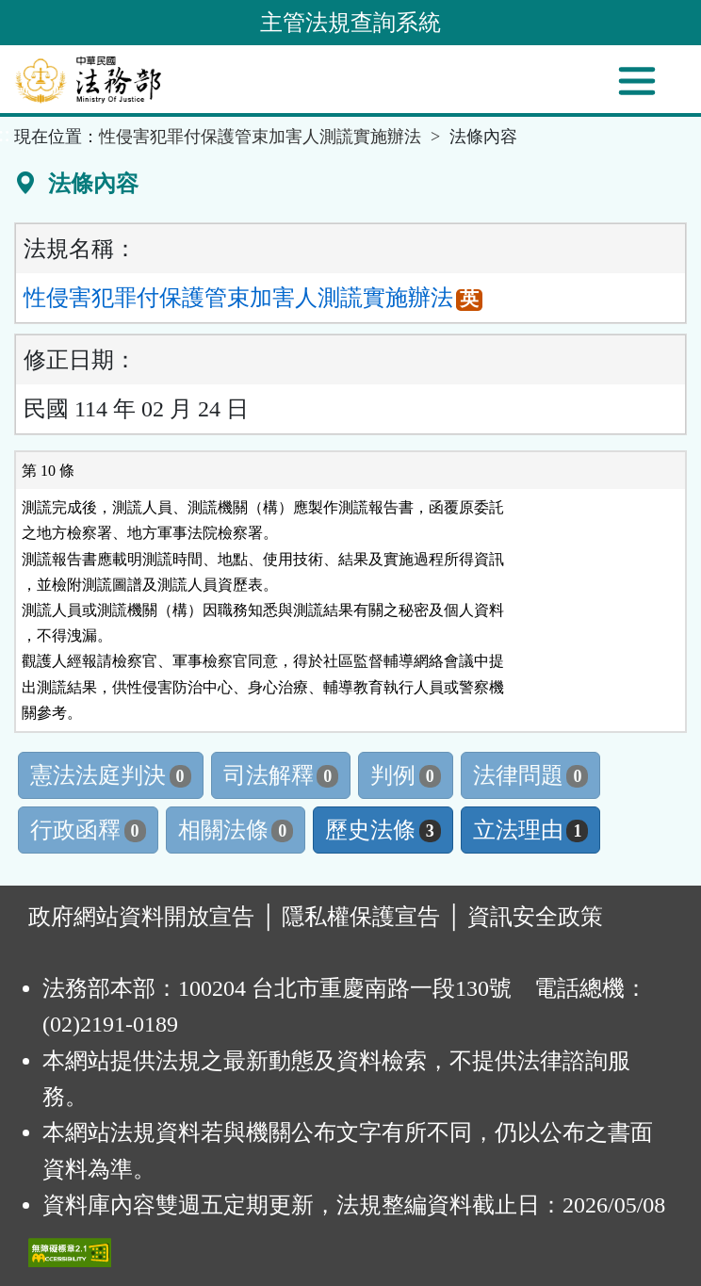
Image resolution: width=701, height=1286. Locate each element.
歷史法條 (383, 830)
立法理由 (531, 830)
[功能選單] (637, 81)
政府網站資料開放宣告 (141, 916)
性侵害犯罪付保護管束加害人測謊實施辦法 (260, 136)
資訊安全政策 (535, 916)
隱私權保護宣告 (361, 916)
